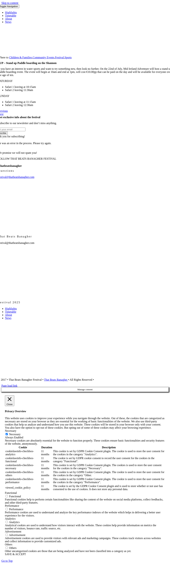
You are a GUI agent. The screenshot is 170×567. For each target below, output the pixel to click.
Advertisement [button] (13, 531)
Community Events (43, 57)
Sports (68, 57)
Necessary (15, 434)
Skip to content (9, 2)
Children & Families (20, 57)
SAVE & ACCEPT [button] (15, 554)
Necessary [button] (10, 430)
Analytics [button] (10, 518)
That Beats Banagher (56, 379)
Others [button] (8, 544)
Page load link (9, 385)
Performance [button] (12, 505)
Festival (59, 57)
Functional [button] (11, 492)
